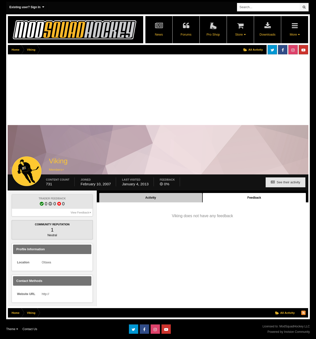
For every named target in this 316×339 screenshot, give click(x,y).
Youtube (303, 49)
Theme (12, 329)
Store (240, 34)
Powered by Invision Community (289, 332)
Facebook (282, 49)
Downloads (267, 34)
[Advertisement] (98, 90)
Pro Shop (213, 34)
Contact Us (29, 329)
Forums (185, 34)
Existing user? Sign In (26, 7)
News (159, 34)
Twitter (272, 49)
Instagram (293, 49)
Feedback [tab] (254, 197)
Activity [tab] (150, 197)
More (294, 34)
